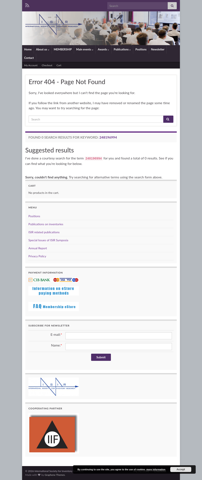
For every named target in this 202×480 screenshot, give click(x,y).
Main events (84, 49)
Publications (122, 49)
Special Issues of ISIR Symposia (48, 240)
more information (155, 469)
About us (42, 49)
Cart (59, 65)
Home (28, 49)
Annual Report (37, 248)
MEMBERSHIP (63, 49)
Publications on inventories (45, 224)
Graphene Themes (55, 474)
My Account (30, 65)
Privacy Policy (37, 256)
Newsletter (158, 49)
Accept (181, 469)
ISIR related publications (44, 232)
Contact (29, 57)
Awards (103, 49)
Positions (140, 49)
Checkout (47, 65)
